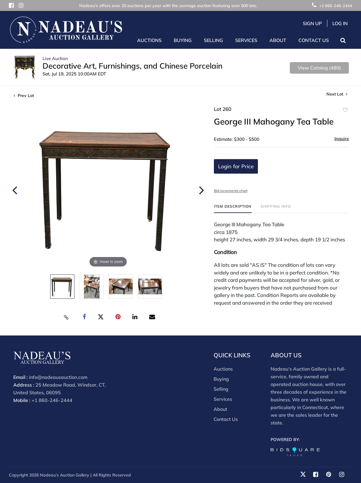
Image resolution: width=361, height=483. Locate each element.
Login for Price (236, 166)
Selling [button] (213, 40)
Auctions (223, 369)
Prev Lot (24, 95)
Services (223, 399)
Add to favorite (345, 110)
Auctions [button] (149, 40)
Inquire (341, 138)
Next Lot (336, 94)
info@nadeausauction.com (58, 377)
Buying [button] (183, 40)
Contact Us (313, 40)
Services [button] (246, 40)
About (220, 409)
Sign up (312, 23)
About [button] (277, 40)
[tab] (233, 208)
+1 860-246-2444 (332, 5)
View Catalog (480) (319, 68)
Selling (221, 389)
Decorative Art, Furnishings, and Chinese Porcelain (132, 66)
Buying (221, 379)
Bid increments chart (231, 190)
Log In (340, 23)
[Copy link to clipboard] (66, 317)
